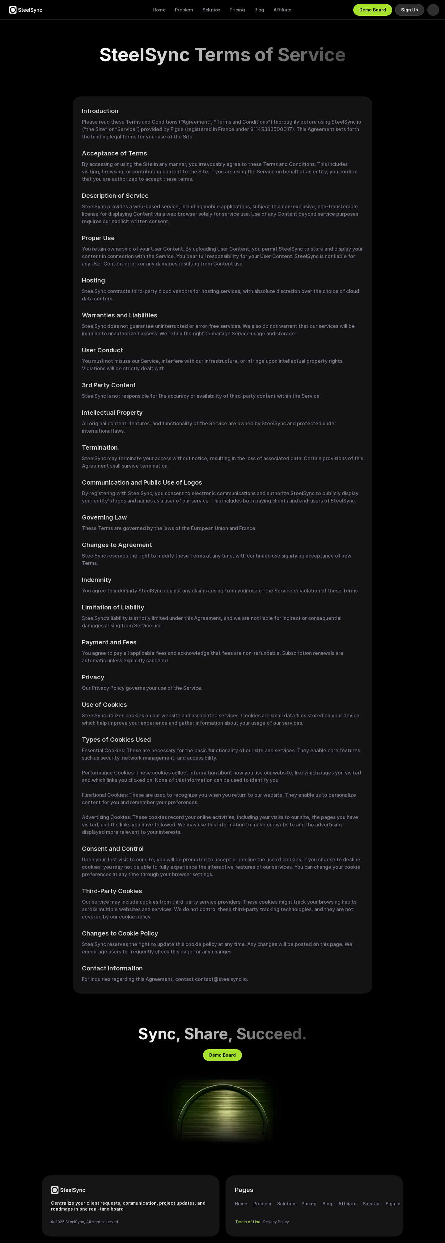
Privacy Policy (276, 1222)
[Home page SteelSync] (68, 1190)
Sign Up (371, 1203)
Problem (184, 10)
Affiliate (282, 10)
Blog (259, 10)
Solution (211, 10)
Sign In (393, 1203)
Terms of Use (247, 1222)
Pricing (237, 10)
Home (159, 10)
